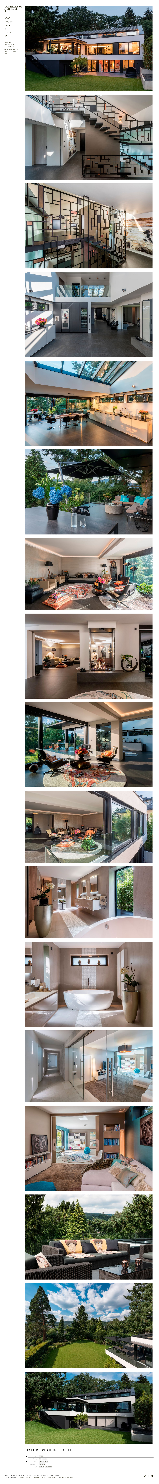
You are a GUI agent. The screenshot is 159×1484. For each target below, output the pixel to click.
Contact (8, 32)
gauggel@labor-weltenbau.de (29, 1478)
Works (9, 22)
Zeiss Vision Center (11, 49)
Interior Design (10, 47)
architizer (55, 1478)
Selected (7, 42)
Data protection (46, 1478)
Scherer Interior (43, 1459)
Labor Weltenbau (13, 9)
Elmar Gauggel (43, 1461)
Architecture (9, 44)
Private (41, 1456)
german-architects (66, 1478)
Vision (6, 54)
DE (5, 36)
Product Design (10, 51)
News (7, 18)
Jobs (6, 29)
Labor (7, 25)
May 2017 (42, 1464)
